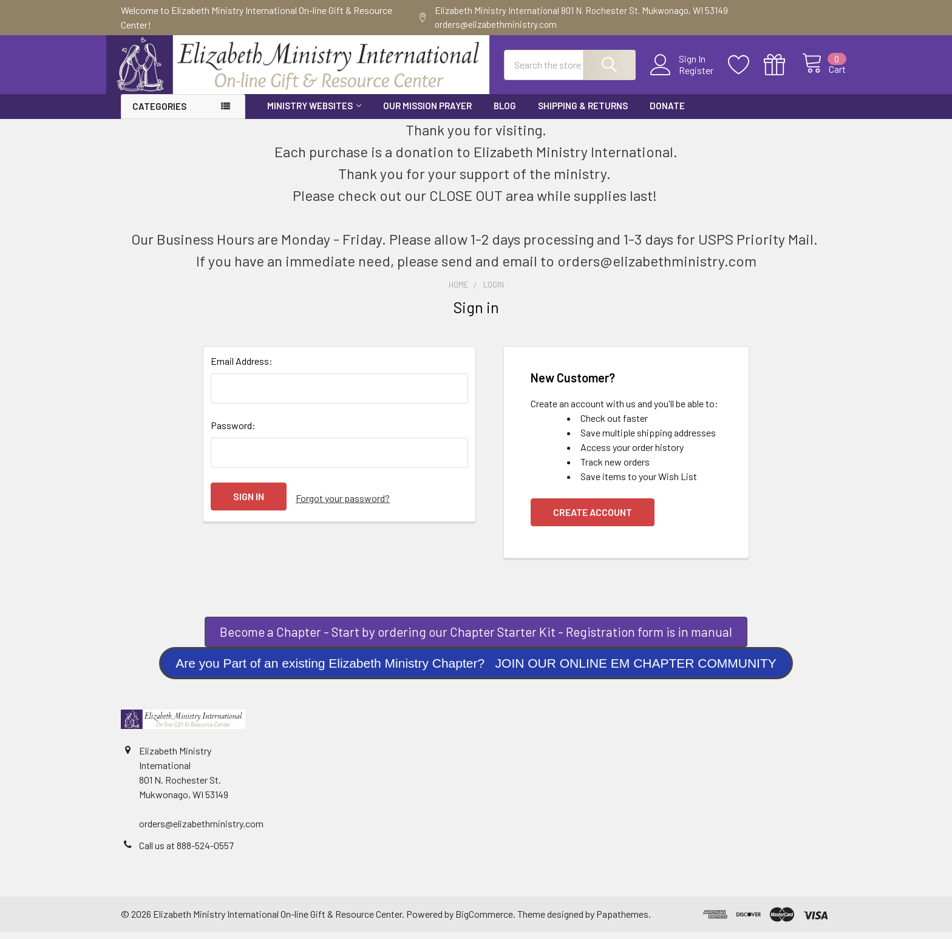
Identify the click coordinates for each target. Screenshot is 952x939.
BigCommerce (484, 920)
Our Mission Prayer (427, 112)
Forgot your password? (343, 503)
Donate (667, 112)
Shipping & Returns (583, 112)
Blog (505, 112)
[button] (476, 638)
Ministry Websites (314, 112)
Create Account (592, 518)
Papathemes (622, 920)
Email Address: (242, 367)
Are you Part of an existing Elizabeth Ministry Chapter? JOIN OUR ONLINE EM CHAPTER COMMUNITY (476, 670)
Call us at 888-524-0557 (186, 852)
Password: (233, 432)
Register (682, 75)
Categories (159, 112)
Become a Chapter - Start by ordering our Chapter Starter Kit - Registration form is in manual (476, 638)
